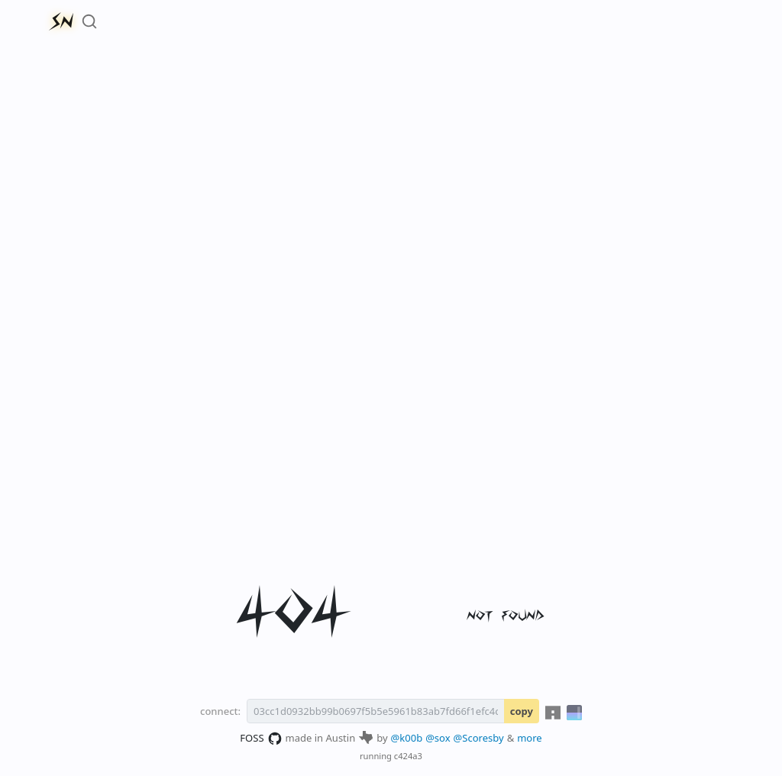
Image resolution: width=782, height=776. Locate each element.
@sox (437, 738)
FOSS (261, 738)
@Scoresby (479, 738)
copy (521, 711)
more (529, 738)
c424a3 (408, 755)
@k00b (407, 738)
